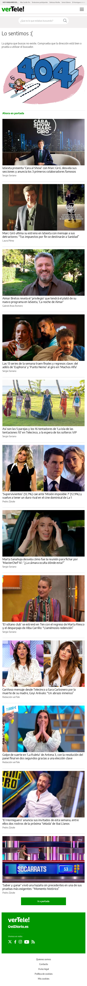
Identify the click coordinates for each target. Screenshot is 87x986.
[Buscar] (65, 20)
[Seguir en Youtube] (26, 942)
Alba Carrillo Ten (25, 2)
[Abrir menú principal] (82, 9)
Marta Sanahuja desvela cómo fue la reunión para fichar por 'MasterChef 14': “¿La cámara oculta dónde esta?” (40, 560)
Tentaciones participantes (40, 2)
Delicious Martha (54, 2)
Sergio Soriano (9, 175)
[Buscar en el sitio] (39, 20)
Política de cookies (43, 973)
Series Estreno (66, 2)
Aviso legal (43, 969)
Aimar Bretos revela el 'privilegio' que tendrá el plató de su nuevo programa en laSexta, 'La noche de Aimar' (39, 300)
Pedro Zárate (8, 501)
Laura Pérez (8, 240)
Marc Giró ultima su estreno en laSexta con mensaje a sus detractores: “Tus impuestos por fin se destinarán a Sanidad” (40, 234)
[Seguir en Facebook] (15, 942)
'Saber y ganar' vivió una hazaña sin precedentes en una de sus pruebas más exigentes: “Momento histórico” (42, 886)
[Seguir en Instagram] (20, 942)
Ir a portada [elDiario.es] (43, 901)
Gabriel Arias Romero (12, 305)
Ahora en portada (13, 113)
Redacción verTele (11, 697)
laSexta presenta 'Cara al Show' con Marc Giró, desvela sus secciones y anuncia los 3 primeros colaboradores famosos (39, 169)
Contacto (43, 964)
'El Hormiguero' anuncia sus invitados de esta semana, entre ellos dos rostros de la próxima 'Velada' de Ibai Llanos (40, 821)
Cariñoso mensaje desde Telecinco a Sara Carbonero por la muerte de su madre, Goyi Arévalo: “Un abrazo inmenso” (39, 691)
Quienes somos (43, 959)
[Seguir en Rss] (33, 942)
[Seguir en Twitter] (10, 942)
